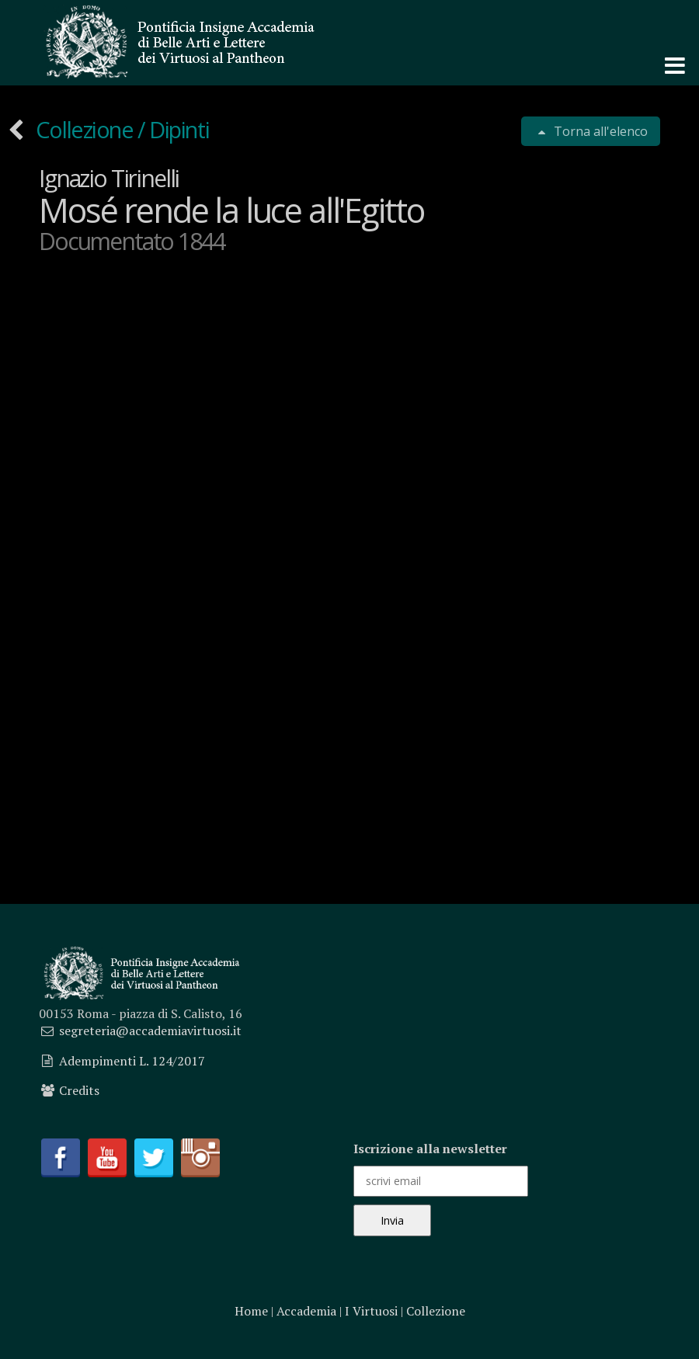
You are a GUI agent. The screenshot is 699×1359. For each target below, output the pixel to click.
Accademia (306, 1310)
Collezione (86, 129)
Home (251, 1310)
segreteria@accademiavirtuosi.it (150, 1030)
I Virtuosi (371, 1310)
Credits (79, 1090)
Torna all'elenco (599, 131)
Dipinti (179, 129)
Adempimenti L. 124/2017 (132, 1060)
